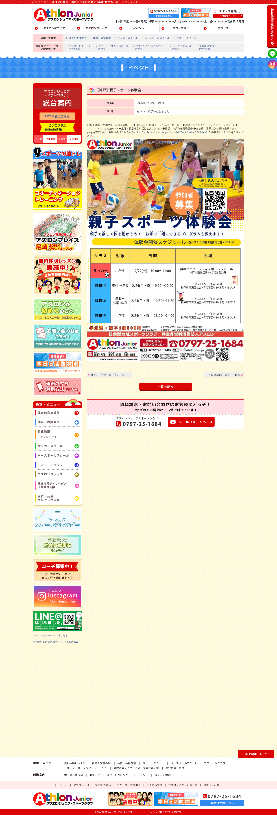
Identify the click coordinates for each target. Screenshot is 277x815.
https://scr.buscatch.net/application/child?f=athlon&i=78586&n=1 (171, 132)
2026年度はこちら (57, 116)
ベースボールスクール (157, 37)
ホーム (64, 785)
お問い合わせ (211, 785)
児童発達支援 (205, 48)
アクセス (223, 28)
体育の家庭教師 (77, 37)
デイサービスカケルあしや (111, 48)
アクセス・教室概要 (129, 785)
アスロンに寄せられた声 (183, 785)
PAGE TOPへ (256, 754)
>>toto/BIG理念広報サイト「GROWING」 (57, 641)
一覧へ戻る (166, 387)
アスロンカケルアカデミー (148, 48)
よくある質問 (155, 785)
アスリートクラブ (186, 37)
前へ (225, 375)
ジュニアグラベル (180, 48)
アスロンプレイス (96, 28)
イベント (138, 28)
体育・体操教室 (102, 37)
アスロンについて (54, 28)
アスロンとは (81, 785)
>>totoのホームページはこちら (50, 635)
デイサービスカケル (78, 48)
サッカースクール (127, 37)
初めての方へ (103, 785)
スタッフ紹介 (181, 28)
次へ (108, 375)
